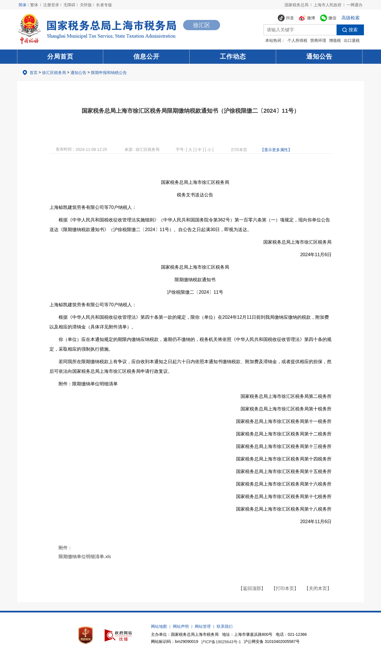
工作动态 (233, 56)
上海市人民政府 (327, 5)
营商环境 (318, 40)
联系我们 (225, 626)
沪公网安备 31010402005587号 (272, 641)
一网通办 (355, 5)
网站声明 (181, 626)
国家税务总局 (296, 5)
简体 (22, 5)
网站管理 (203, 626)
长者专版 (104, 5)
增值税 (335, 40)
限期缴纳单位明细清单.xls (85, 556)
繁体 (34, 5)
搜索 (347, 29)
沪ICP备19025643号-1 (221, 642)
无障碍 (69, 5)
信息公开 (146, 56)
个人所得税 (297, 40)
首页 (34, 72)
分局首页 (60, 56)
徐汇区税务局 (54, 72)
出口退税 (352, 40)
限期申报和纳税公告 (109, 72)
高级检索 (350, 17)
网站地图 (159, 626)
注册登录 (51, 5)
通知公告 (319, 56)
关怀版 (86, 5)
